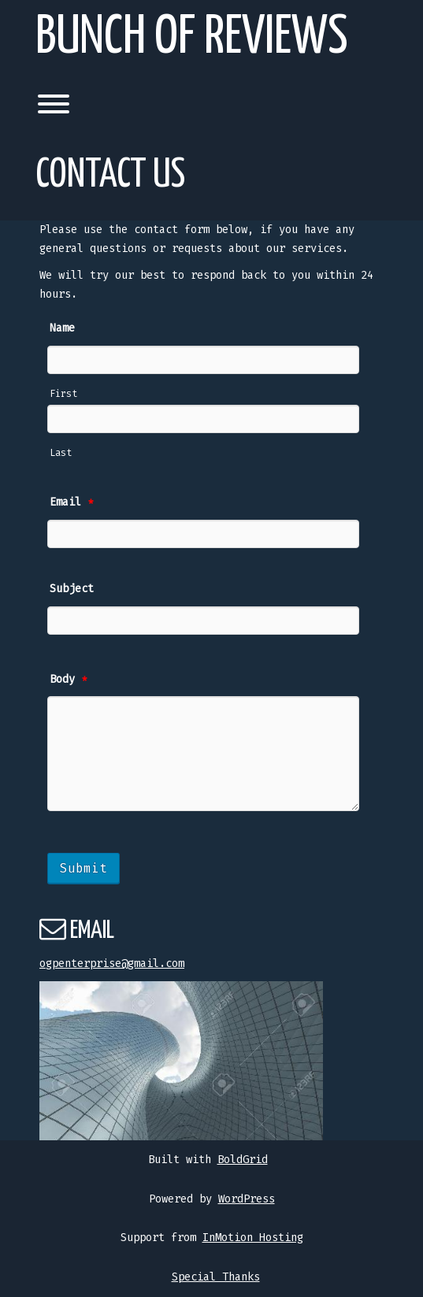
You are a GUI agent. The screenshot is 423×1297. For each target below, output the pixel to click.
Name (62, 328)
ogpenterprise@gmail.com (111, 963)
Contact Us (110, 176)
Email (72, 502)
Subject (72, 588)
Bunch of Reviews (191, 38)
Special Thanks (216, 1277)
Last (61, 452)
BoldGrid (242, 1159)
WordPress (246, 1199)
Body (68, 679)
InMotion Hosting (252, 1237)
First (63, 393)
